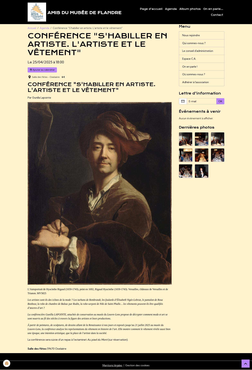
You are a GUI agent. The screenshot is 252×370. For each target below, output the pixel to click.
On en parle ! (189, 67)
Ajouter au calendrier (42, 70)
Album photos (190, 9)
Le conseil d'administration (198, 51)
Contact (217, 15)
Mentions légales (112, 365)
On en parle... (213, 9)
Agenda (171, 9)
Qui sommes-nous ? (194, 43)
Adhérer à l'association (195, 83)
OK (220, 102)
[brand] (75, 12)
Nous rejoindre (191, 35)
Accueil (32, 28)
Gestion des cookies (137, 365)
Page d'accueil (151, 9)
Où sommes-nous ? (194, 75)
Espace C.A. (189, 59)
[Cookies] (6, 363)
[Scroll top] (246, 364)
